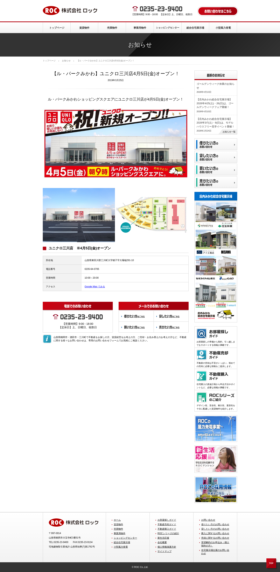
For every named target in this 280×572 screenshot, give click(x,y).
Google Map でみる (95, 286)
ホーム (117, 520)
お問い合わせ (208, 520)
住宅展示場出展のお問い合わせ (215, 552)
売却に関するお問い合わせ (215, 538)
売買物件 (112, 27)
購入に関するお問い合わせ (215, 533)
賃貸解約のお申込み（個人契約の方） (215, 544)
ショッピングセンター (167, 27)
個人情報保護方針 (167, 547)
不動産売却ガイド (167, 524)
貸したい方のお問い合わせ (215, 529)
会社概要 (162, 542)
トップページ (56, 27)
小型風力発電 (223, 27)
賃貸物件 (84, 27)
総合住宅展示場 (195, 27)
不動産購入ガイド (167, 529)
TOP (271, 563)
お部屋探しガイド (167, 520)
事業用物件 (140, 27)
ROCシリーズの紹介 (168, 533)
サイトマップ (165, 551)
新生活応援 (163, 538)
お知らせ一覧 (229, 132)
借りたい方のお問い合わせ (215, 524)
